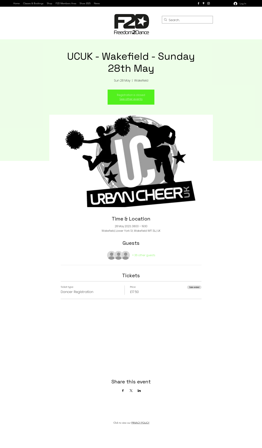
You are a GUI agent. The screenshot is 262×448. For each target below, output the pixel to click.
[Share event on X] (131, 390)
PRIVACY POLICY (140, 422)
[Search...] (187, 20)
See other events (131, 99)
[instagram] (208, 3)
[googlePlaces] (203, 3)
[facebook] (198, 3)
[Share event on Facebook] (122, 390)
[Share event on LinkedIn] (139, 390)
